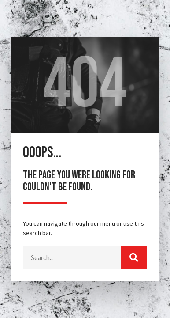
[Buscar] (134, 257)
